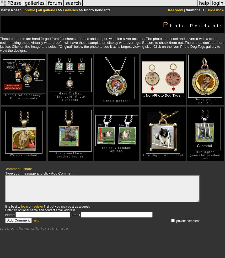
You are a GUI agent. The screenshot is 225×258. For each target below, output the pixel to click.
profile (29, 10)
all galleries (47, 10)
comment (13, 169)
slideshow (215, 10)
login (24, 206)
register (38, 206)
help (36, 220)
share (27, 169)
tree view (175, 10)
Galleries (70, 10)
